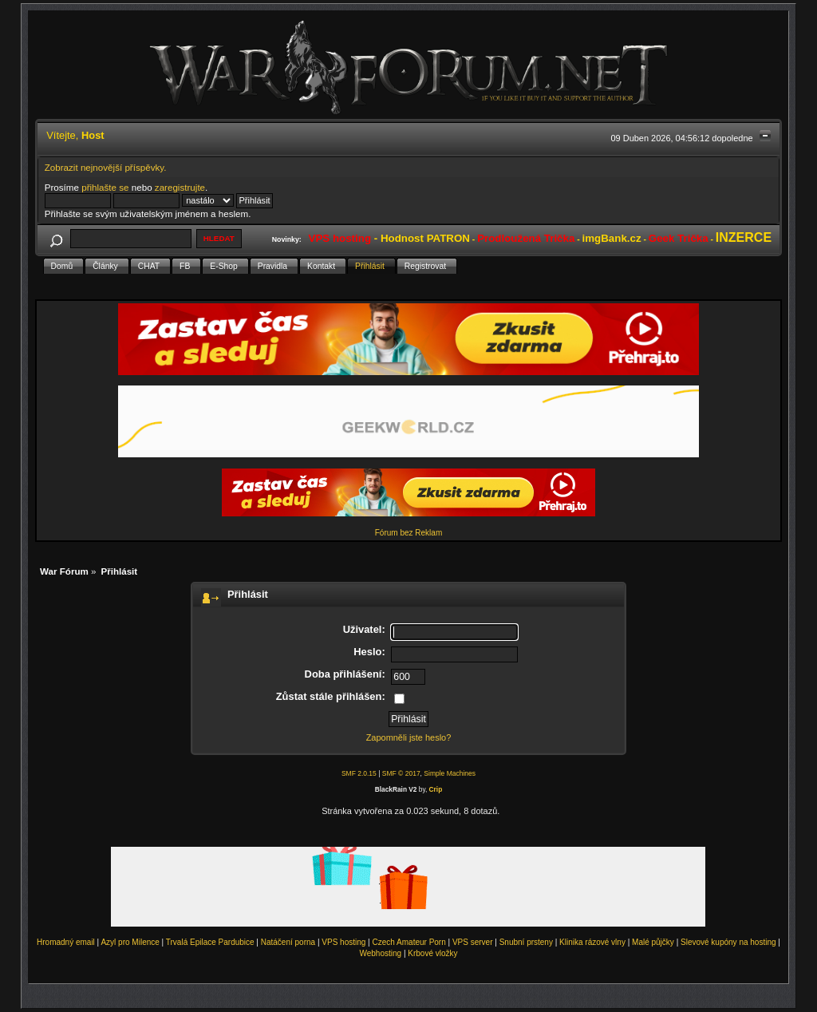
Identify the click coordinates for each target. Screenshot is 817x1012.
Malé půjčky (653, 942)
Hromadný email (66, 942)
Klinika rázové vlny (592, 942)
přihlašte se (104, 187)
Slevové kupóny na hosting (728, 942)
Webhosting (380, 953)
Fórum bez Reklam (408, 532)
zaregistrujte (180, 187)
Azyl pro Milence (130, 942)
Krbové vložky (432, 953)
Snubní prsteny (526, 942)
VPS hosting (343, 942)
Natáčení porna (288, 942)
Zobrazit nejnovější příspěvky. (106, 167)
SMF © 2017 (401, 773)
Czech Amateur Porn (409, 942)
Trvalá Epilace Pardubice (210, 942)
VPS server (472, 942)
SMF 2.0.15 (359, 773)
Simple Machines (450, 773)
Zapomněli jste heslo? (409, 737)
